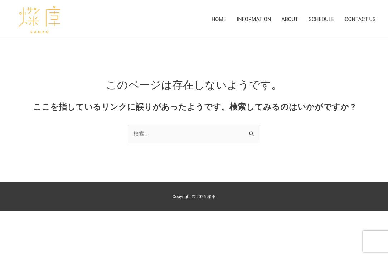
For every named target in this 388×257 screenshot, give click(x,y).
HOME (214, 19)
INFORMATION (250, 19)
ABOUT (287, 19)
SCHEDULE (319, 19)
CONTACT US (359, 19)
